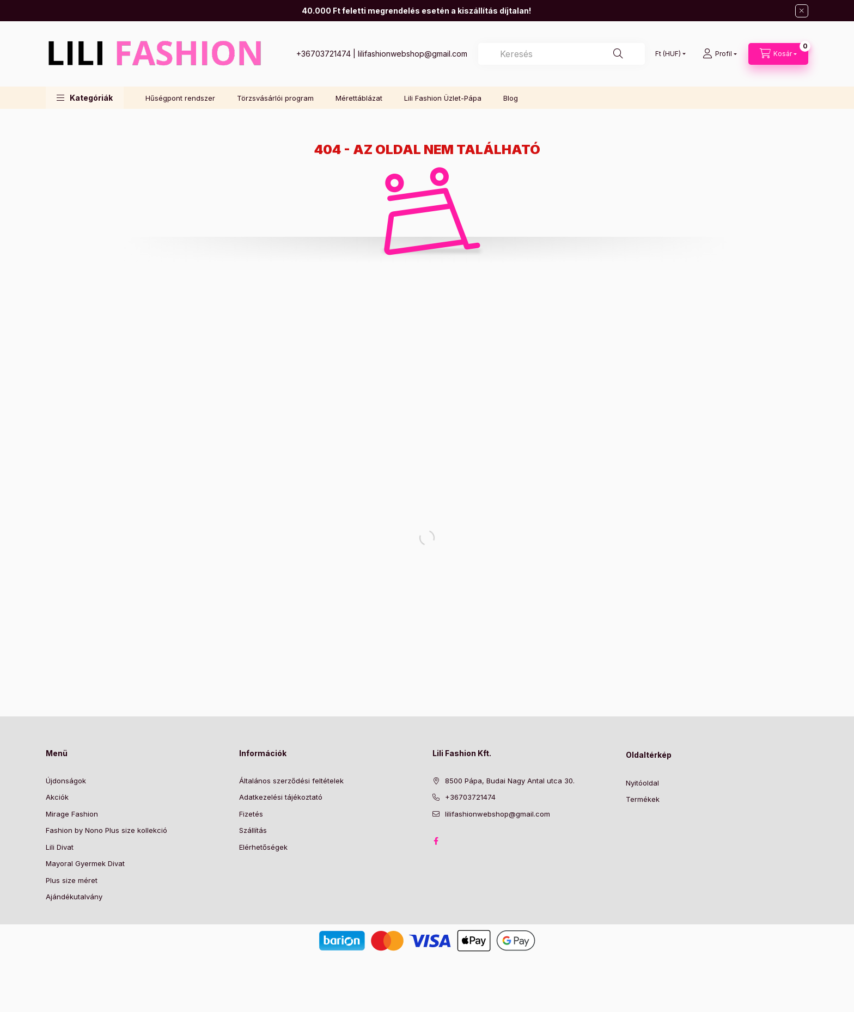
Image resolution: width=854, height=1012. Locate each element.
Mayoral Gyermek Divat (85, 863)
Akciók (57, 797)
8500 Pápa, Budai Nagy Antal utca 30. (510, 780)
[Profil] (719, 54)
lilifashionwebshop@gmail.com (412, 53)
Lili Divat (60, 847)
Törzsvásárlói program (275, 98)
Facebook (436, 841)
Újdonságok (66, 780)
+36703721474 (323, 53)
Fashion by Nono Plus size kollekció (106, 830)
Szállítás (253, 830)
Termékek (643, 799)
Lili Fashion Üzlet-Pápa (442, 98)
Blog (510, 98)
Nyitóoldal (642, 782)
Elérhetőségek (263, 847)
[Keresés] (618, 54)
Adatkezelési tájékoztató (280, 797)
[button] (85, 98)
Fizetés (251, 813)
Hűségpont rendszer (180, 98)
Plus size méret (71, 880)
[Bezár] (801, 10)
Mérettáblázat (358, 98)
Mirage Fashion (72, 813)
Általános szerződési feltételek (291, 780)
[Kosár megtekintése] (778, 54)
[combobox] (561, 54)
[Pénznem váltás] (668, 54)
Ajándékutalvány (74, 896)
